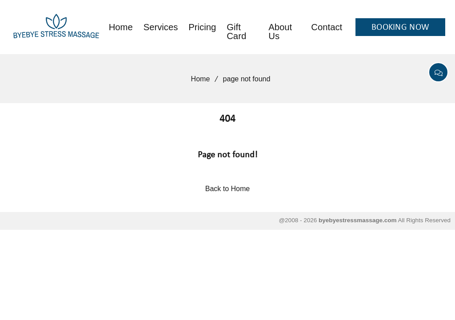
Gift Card (236, 31)
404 (227, 119)
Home (121, 27)
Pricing (202, 27)
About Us (280, 31)
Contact (326, 27)
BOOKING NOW (400, 27)
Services (161, 27)
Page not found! (228, 155)
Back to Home (227, 188)
